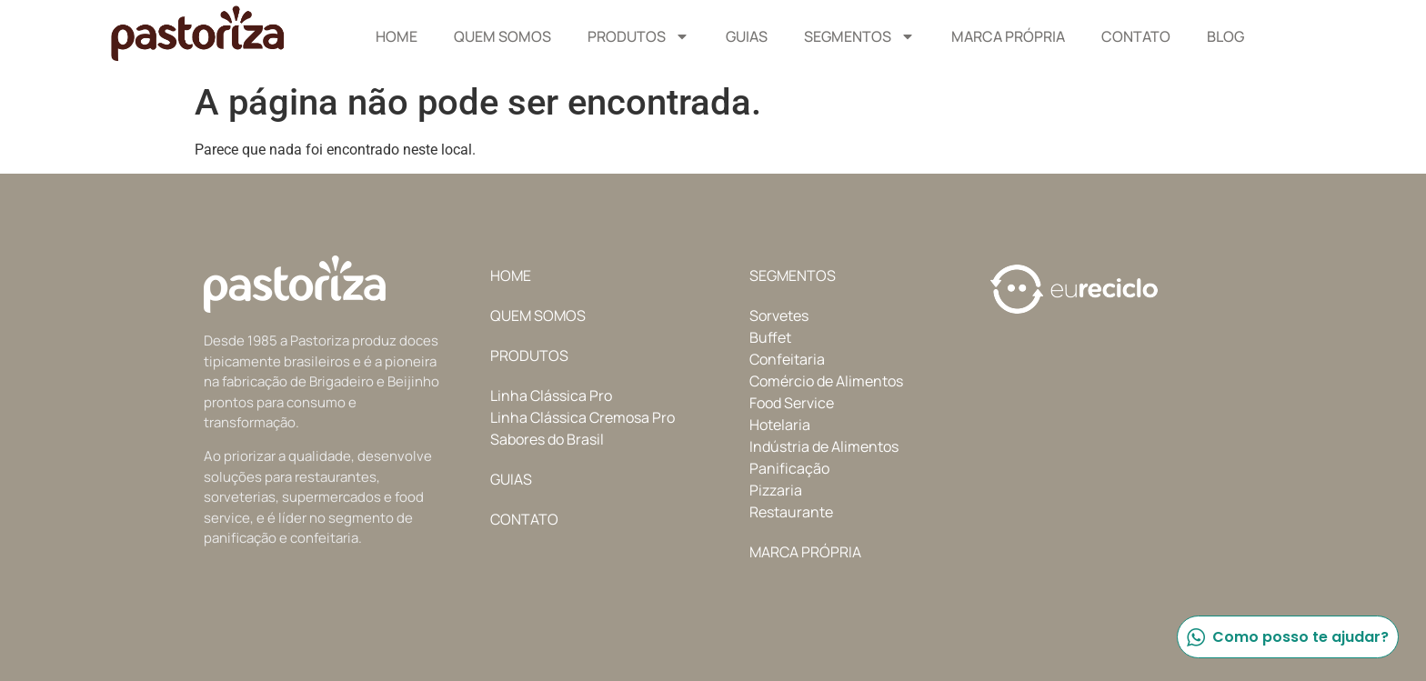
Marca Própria (1008, 36)
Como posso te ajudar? (1287, 637)
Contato (1135, 36)
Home (396, 36)
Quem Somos (502, 36)
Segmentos (859, 36)
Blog (1225, 36)
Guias (747, 36)
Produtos (638, 36)
